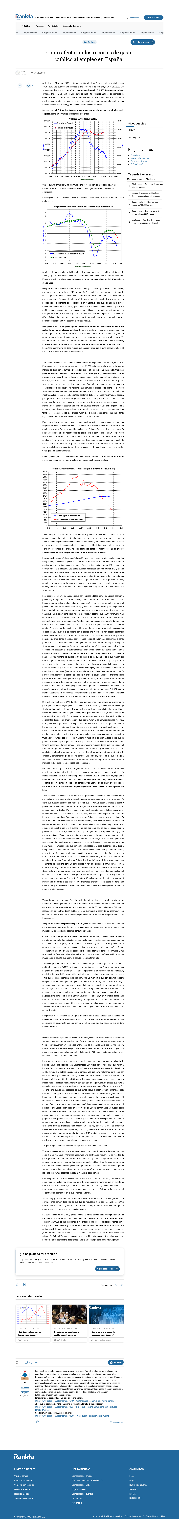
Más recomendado (135, 177)
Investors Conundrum (140, 157)
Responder (116, 1421)
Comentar (116, 1361)
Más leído (150, 177)
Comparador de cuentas (82, 1492)
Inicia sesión (135, 17)
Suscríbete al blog (144, 40)
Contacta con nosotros (24, 1483)
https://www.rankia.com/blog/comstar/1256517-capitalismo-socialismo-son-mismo (72, 1414)
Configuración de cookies (154, 1515)
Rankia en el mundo (23, 1479)
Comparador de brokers (82, 1474)
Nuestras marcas (21, 1492)
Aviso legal (98, 1515)
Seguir (24, 1391)
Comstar (25, 1386)
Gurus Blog (135, 154)
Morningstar (134, 136)
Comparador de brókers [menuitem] (72, 25)
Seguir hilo (31, 1361)
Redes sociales (135, 1496)
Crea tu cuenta (153, 17)
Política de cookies (133, 1515)
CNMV (132, 128)
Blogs (131, 1479)
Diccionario (77, 1497)
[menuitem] (41, 17)
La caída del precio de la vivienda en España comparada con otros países (147, 194)
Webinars (133, 1488)
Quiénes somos (21, 1474)
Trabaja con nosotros (23, 1497)
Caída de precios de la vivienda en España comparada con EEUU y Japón (146, 215)
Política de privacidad (113, 1515)
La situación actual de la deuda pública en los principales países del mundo (147, 227)
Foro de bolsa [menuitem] (53, 25)
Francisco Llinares (139, 160)
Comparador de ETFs (81, 1483)
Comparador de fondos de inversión (87, 1479)
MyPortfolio (77, 1501)
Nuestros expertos (22, 1488)
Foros (131, 1474)
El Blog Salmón (137, 163)
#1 (25, 1381)
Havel (23, 73)
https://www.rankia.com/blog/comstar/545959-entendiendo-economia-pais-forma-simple (74, 1399)
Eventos (132, 1492)
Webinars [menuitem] (40, 25)
